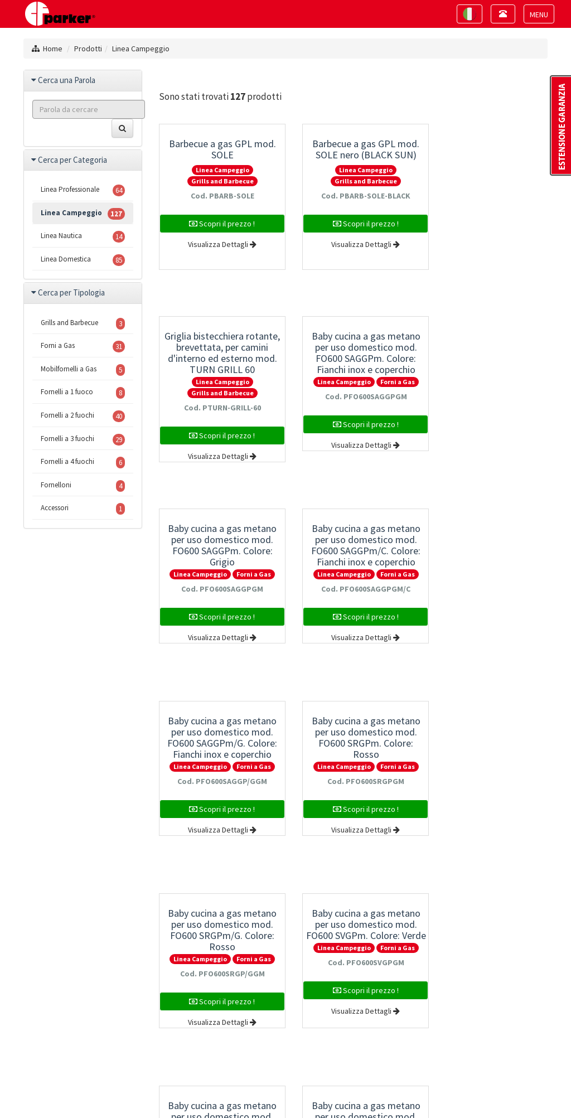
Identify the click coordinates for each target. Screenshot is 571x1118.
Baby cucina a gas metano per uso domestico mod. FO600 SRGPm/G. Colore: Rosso (488, 545)
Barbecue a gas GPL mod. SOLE (218, 149)
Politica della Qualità (467, 1091)
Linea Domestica (83, 260)
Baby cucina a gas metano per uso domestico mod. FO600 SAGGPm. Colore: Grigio (353, 353)
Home (52, 48)
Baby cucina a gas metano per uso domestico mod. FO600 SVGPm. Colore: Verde (218, 737)
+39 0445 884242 (256, 1029)
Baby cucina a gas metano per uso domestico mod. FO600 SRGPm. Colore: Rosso (353, 545)
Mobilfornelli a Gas (83, 370)
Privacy (138, 1091)
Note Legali (178, 1091)
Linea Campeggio (141, 48)
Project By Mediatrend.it (250, 1091)
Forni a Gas (250, 381)
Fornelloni (83, 486)
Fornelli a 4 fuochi (83, 462)
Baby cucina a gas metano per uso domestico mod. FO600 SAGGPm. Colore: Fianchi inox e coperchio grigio (218, 358)
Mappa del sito (92, 1091)
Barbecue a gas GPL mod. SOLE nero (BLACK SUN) (353, 149)
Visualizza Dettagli (217, 244)
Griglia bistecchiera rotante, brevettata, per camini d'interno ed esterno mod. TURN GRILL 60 (488, 166)
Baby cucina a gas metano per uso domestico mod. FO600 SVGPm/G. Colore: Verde (353, 737)
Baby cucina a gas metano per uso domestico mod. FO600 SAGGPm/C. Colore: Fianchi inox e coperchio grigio (488, 358)
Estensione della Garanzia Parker (362, 1091)
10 (331, 903)
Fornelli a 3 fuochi (83, 440)
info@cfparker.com (297, 1039)
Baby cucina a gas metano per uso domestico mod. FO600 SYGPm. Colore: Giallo (488, 737)
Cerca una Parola (66, 80)
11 (352, 903)
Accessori (83, 509)
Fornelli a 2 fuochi (83, 416)
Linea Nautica (83, 237)
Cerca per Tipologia (71, 292)
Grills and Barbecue (218, 181)
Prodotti (88, 48)
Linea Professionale (83, 190)
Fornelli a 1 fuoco (83, 393)
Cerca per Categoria (72, 159)
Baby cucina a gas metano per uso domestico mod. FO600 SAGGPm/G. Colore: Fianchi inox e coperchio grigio (218, 550)
